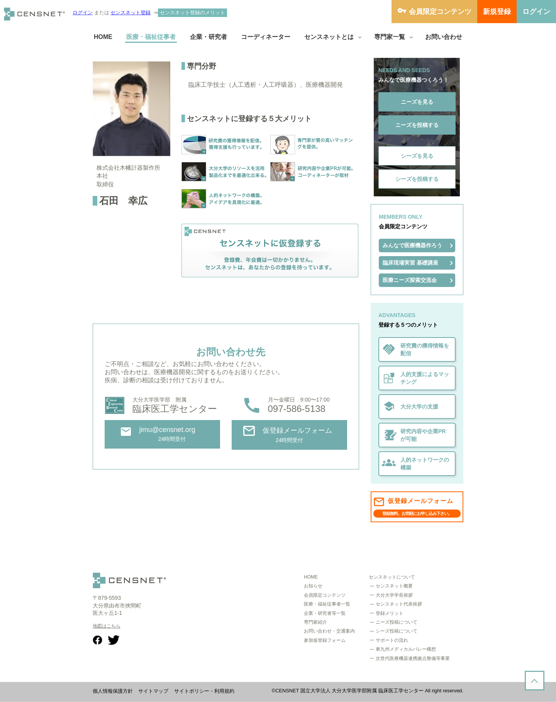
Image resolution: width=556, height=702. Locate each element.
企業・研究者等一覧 (325, 613)
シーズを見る (417, 156)
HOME (311, 577)
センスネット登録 (130, 12)
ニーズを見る (417, 102)
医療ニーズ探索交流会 (410, 280)
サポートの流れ (392, 640)
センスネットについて (392, 577)
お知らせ (313, 586)
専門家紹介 (315, 622)
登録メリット (389, 613)
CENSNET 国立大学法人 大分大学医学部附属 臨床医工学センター (349, 691)
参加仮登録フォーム (325, 640)
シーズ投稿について (396, 631)
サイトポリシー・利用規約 (204, 691)
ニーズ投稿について (396, 622)
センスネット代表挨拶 (399, 604)
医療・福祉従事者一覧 (327, 604)
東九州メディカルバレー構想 (406, 649)
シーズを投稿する (417, 179)
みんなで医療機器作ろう (412, 245)
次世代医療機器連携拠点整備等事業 (413, 658)
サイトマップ (153, 691)
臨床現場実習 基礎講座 (410, 263)
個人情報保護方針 (113, 691)
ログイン (83, 12)
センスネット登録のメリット (192, 12)
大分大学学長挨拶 (394, 595)
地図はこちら (106, 626)
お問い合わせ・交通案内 (329, 631)
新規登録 (497, 11)
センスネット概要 (394, 586)
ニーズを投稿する (417, 125)
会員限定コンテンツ (440, 11)
